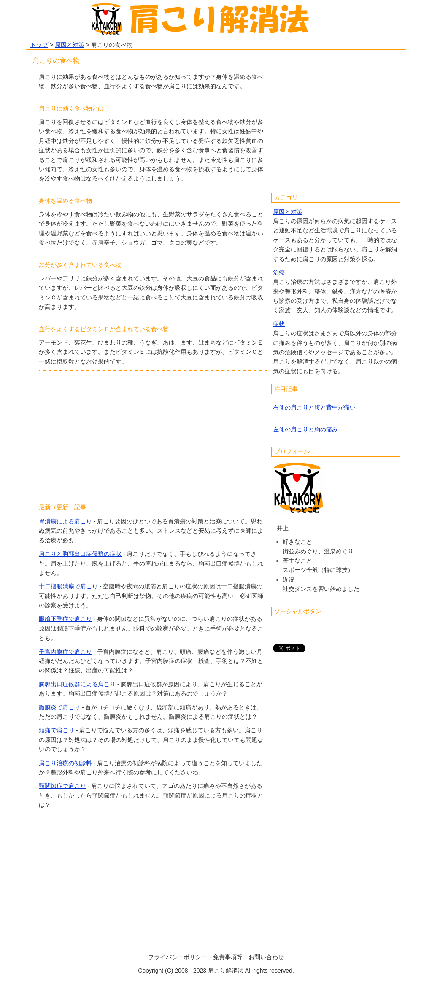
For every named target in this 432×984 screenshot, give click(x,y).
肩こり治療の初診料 (65, 763)
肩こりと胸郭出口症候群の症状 (80, 553)
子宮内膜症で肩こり (65, 651)
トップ (39, 44)
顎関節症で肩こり (62, 785)
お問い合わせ (266, 957)
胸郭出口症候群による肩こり (77, 684)
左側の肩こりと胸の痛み (305, 429)
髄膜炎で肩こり (59, 707)
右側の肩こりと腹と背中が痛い (314, 407)
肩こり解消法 (225, 970)
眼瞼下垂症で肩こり (65, 618)
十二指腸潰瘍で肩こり (68, 586)
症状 (279, 324)
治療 (279, 272)
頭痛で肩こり (56, 730)
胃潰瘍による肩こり (65, 521)
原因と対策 (69, 44)
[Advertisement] (153, 434)
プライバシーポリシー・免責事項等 (195, 957)
